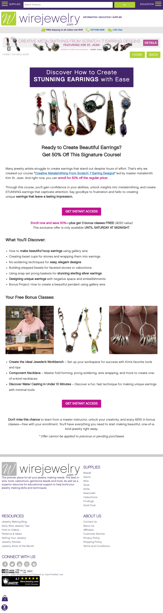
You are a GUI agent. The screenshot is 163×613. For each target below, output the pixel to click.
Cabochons (90, 497)
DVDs (86, 489)
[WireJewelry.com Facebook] (5, 564)
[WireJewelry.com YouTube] (19, 564)
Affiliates (88, 530)
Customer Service (94, 534)
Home (6, 54)
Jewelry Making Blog (14, 522)
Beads (87, 473)
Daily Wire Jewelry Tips (16, 526)
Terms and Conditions (96, 546)
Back (153, 54)
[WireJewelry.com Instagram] (27, 564)
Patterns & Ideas (12, 534)
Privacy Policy (91, 538)
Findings (88, 501)
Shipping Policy (92, 542)
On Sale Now (20, 54)
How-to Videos (10, 530)
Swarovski (89, 493)
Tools (86, 485)
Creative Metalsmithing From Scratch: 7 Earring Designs (74, 173)
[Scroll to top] (4, 610)
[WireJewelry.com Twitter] (12, 564)
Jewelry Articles (11, 542)
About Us (88, 526)
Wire (86, 481)
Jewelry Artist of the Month (18, 546)
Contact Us (90, 522)
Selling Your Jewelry (14, 538)
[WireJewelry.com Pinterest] (34, 564)
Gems (87, 477)
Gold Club (89, 505)
